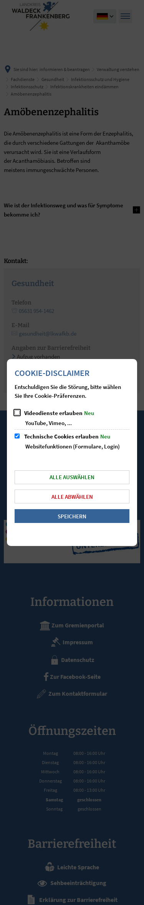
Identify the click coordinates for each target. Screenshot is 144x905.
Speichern (72, 516)
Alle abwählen (72, 496)
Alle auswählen (72, 477)
